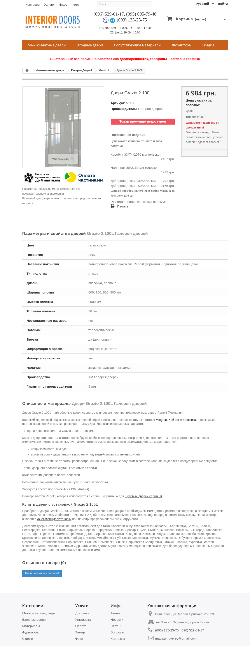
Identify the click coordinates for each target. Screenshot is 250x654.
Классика (189, 420)
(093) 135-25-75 (132, 20)
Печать (123, 206)
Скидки (208, 45)
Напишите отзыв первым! (146, 202)
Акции (115, 613)
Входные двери (90, 45)
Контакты (33, 4)
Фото (75, 4)
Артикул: (118, 103)
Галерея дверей (150, 109)
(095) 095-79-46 (141, 14)
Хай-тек (174, 420)
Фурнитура (181, 45)
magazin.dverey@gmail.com (175, 638)
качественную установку (54, 519)
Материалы (31, 626)
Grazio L (104, 70)
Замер (80, 632)
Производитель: (124, 109)
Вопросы (117, 632)
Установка (83, 619)
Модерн (161, 420)
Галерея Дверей (81, 70)
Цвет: (189, 111)
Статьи (116, 626)
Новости (117, 619)
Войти (223, 3)
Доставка (82, 613)
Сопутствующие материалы (137, 45)
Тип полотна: (195, 116)
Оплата (81, 626)
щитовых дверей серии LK (144, 496)
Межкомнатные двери (47, 45)
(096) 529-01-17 (109, 14)
